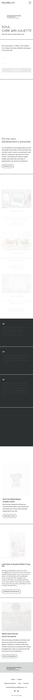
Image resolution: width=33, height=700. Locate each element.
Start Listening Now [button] (9, 656)
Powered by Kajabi (16, 695)
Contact (19, 679)
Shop (20, 683)
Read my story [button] (7, 166)
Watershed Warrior (10, 683)
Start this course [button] (9, 516)
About (13, 679)
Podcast (26, 683)
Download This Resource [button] (11, 591)
